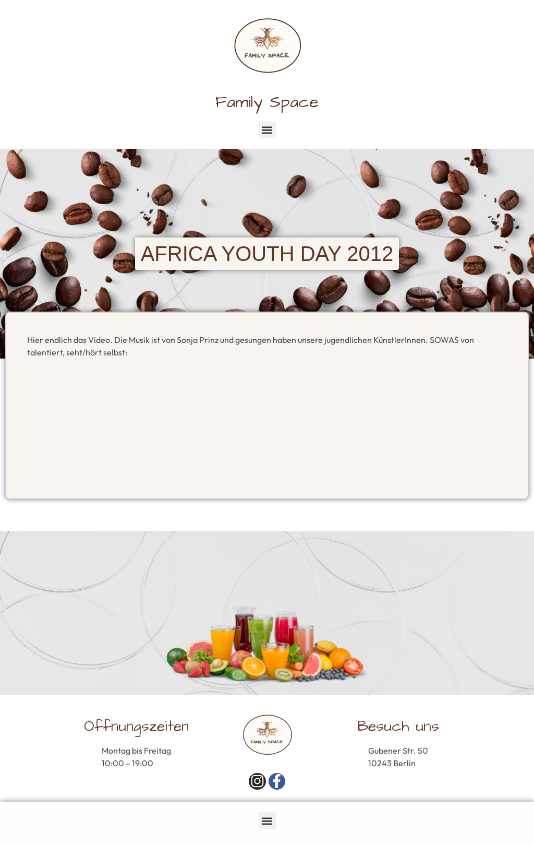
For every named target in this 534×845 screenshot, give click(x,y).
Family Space (267, 102)
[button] (267, 129)
